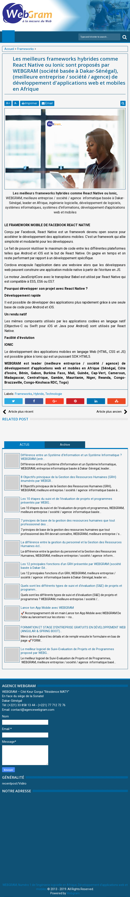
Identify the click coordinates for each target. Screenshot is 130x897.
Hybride (39, 394)
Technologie (53, 394)
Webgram (73, 893)
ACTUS (24, 444)
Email (47, 103)
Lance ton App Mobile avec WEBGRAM (47, 608)
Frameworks (23, 394)
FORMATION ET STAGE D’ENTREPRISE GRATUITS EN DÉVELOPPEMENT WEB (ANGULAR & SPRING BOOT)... (73, 629)
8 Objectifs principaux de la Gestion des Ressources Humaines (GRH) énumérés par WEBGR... (68, 479)
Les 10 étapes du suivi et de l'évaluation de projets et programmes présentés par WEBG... (66, 500)
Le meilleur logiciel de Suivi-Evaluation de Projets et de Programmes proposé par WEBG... (67, 651)
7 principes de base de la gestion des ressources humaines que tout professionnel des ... (68, 522)
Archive (65, 444)
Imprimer (29, 103)
